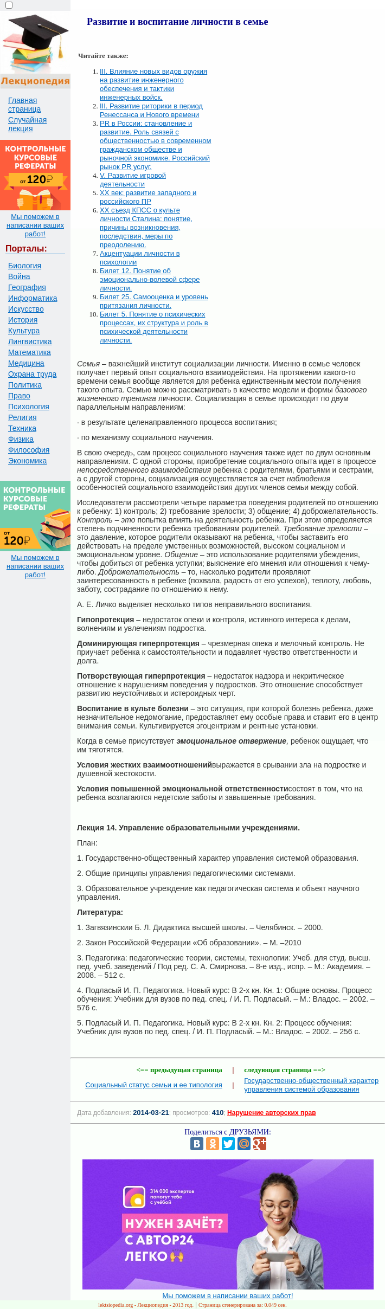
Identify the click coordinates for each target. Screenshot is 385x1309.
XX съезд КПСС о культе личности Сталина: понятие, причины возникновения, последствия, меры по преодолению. (146, 227)
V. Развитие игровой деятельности (133, 179)
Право (19, 395)
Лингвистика (30, 341)
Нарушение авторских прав (271, 1113)
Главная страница (24, 104)
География (27, 287)
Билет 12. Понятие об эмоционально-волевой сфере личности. (150, 279)
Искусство (26, 309)
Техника (22, 428)
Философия (28, 450)
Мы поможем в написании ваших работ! (35, 225)
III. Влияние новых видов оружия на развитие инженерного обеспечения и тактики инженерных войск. (153, 84)
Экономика (27, 460)
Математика (29, 352)
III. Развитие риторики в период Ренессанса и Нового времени (151, 110)
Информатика (32, 298)
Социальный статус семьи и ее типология (153, 1085)
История (22, 319)
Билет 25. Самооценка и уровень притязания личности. (154, 301)
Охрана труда (32, 374)
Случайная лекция (27, 124)
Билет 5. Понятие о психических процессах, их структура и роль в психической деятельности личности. (154, 327)
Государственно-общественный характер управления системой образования (311, 1084)
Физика (21, 439)
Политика (25, 385)
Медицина (26, 363)
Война (19, 276)
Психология (28, 406)
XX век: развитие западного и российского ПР (148, 197)
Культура (24, 330)
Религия (22, 417)
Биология (24, 265)
